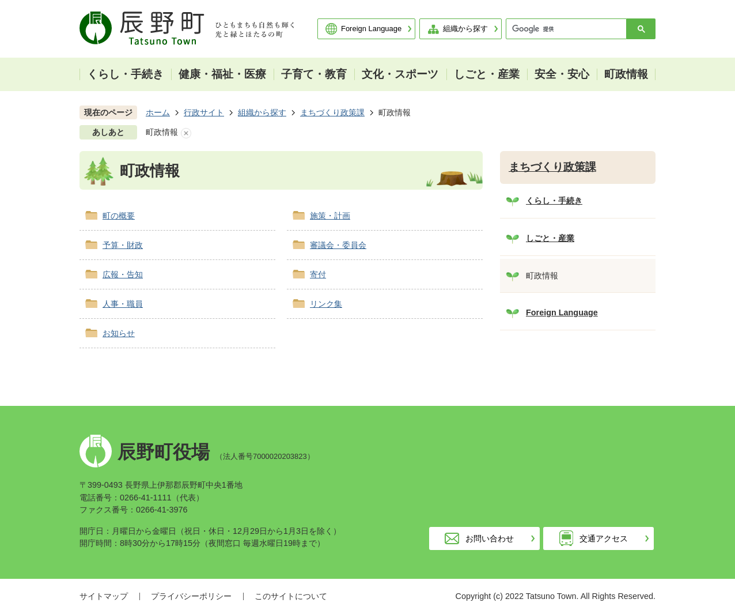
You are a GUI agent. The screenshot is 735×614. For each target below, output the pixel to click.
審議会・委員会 (338, 245)
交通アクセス (603, 538)
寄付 (318, 274)
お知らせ (119, 333)
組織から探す (465, 28)
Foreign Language (371, 28)
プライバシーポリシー (191, 596)
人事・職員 (123, 303)
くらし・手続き (554, 200)
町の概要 (119, 215)
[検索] (569, 29)
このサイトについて (291, 596)
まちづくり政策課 (332, 112)
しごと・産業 (550, 238)
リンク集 (326, 303)
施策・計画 (330, 215)
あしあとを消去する (186, 133)
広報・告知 (123, 274)
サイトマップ (103, 596)
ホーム (158, 112)
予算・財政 (123, 245)
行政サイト (204, 112)
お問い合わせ (489, 538)
